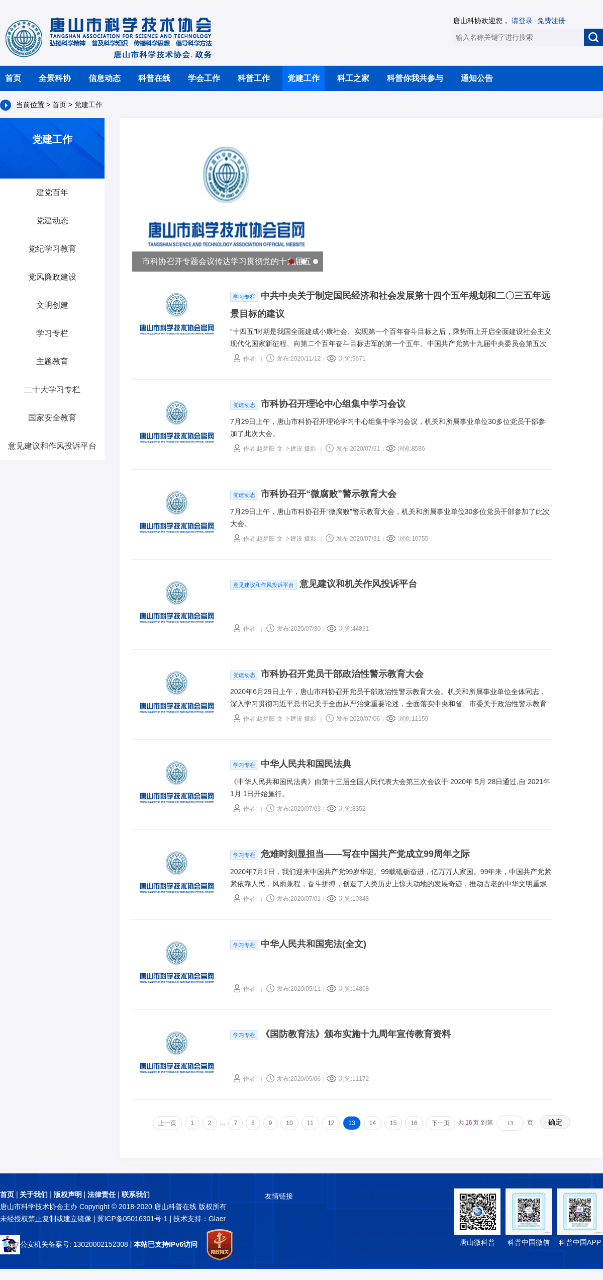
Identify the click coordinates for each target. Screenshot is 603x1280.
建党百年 (52, 192)
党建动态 (52, 220)
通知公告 (477, 78)
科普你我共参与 (415, 78)
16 (414, 1123)
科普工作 (254, 78)
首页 (13, 78)
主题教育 (52, 361)
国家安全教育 (52, 417)
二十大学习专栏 (52, 389)
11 (310, 1123)
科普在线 (154, 78)
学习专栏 (52, 333)
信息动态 (104, 78)
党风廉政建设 (52, 277)
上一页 (167, 1123)
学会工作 (204, 78)
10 (289, 1123)
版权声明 (68, 1194)
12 (331, 1123)
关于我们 (34, 1194)
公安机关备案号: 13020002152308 (64, 1244)
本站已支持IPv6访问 (165, 1244)
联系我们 (136, 1194)
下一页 (441, 1123)
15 (393, 1123)
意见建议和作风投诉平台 (52, 446)
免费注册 (551, 21)
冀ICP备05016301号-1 (133, 1219)
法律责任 (101, 1194)
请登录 (522, 21)
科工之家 (353, 78)
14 (372, 1123)
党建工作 (303, 78)
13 (351, 1123)
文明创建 (52, 305)
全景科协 (55, 78)
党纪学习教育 (52, 248)
